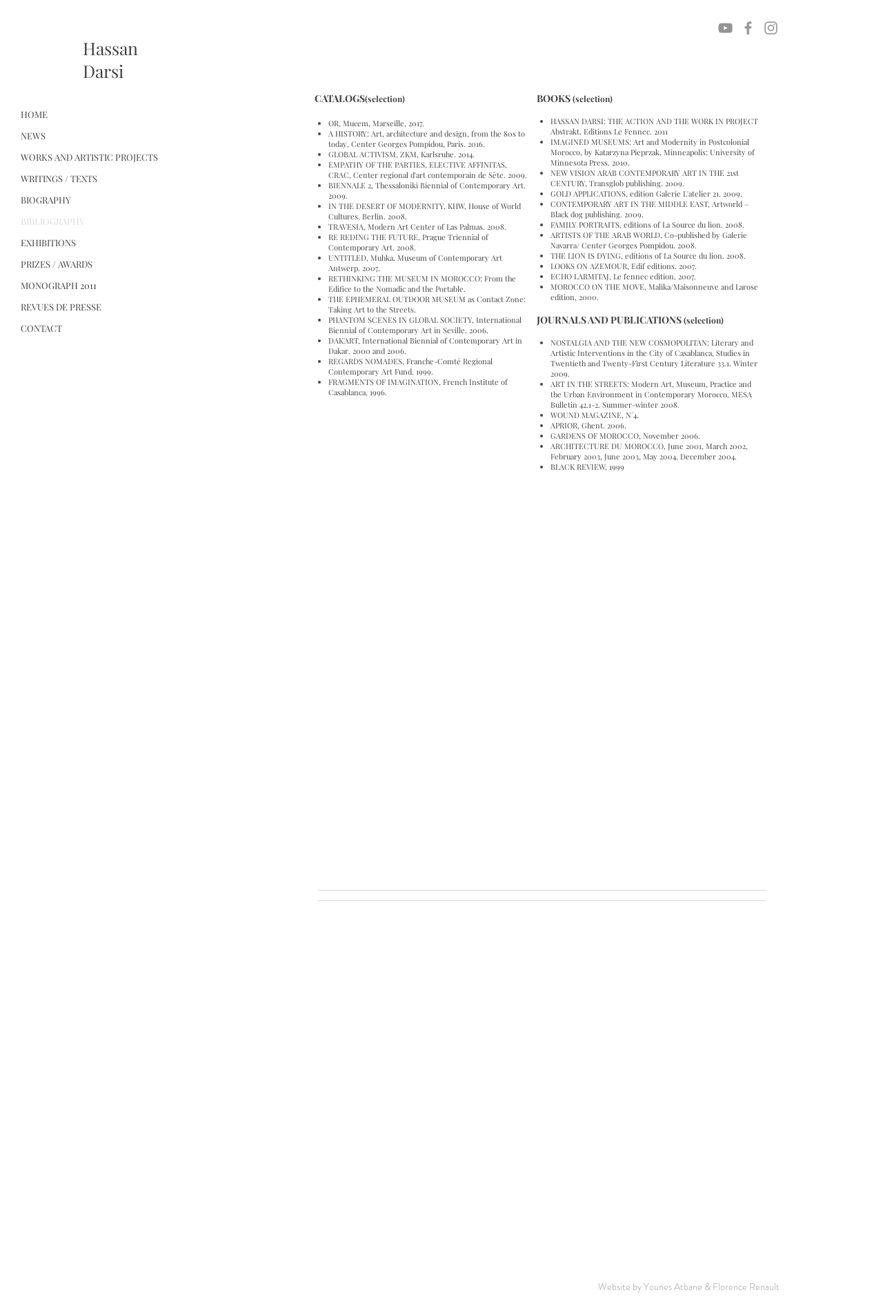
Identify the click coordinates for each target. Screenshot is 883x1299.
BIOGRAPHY (46, 200)
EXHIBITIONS (48, 242)
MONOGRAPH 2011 (59, 285)
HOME (34, 114)
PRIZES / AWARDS (56, 264)
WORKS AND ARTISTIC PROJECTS (89, 157)
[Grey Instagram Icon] (771, 28)
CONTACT (41, 328)
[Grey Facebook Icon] (748, 28)
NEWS (33, 135)
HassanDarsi (110, 59)
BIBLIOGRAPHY (53, 221)
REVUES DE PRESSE (61, 307)
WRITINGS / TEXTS (59, 178)
